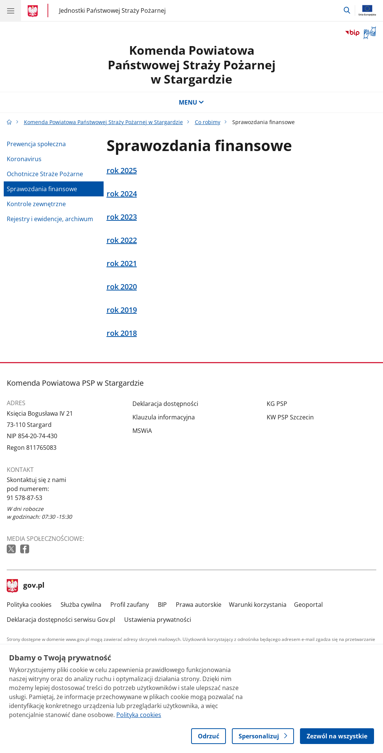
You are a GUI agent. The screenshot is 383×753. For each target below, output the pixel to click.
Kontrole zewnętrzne (36, 204)
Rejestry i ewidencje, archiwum (50, 219)
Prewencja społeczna (36, 144)
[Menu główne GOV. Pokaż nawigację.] (10, 10)
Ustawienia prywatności (157, 619)
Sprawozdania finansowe (42, 189)
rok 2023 (122, 217)
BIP (162, 604)
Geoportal (308, 604)
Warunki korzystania (258, 604)
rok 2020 (122, 287)
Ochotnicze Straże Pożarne (45, 174)
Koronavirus (24, 159)
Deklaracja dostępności (165, 404)
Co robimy (207, 122)
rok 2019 (122, 310)
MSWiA (142, 431)
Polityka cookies (29, 604)
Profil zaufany (129, 604)
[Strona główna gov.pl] (34, 11)
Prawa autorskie (198, 604)
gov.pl (26, 586)
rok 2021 (122, 263)
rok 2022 (122, 240)
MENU (191, 102)
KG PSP (277, 404)
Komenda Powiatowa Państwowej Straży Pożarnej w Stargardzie (192, 64)
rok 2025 (122, 170)
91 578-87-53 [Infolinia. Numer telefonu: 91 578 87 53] (24, 498)
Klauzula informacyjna (163, 417)
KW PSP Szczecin (290, 417)
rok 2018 (122, 333)
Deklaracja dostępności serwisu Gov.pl (61, 619)
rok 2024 (122, 194)
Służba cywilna (81, 604)
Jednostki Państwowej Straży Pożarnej (112, 10)
